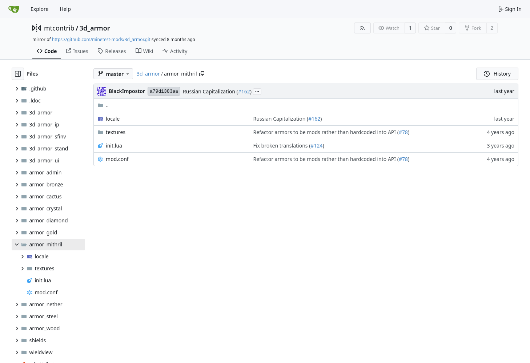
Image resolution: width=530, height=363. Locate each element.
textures (115, 132)
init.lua (114, 145)
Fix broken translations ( (282, 145)
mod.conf (117, 159)
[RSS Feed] (362, 28)
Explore (39, 8)
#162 (244, 91)
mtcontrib (59, 28)
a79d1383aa (164, 91)
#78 (403, 132)
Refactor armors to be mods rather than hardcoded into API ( (326, 132)
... (257, 90)
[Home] (14, 9)
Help (65, 8)
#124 (316, 145)
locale (113, 118)
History (497, 73)
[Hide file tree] (18, 74)
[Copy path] (201, 73)
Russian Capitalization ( (210, 91)
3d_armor (95, 28)
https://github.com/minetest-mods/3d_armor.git (101, 39)
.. (103, 105)
